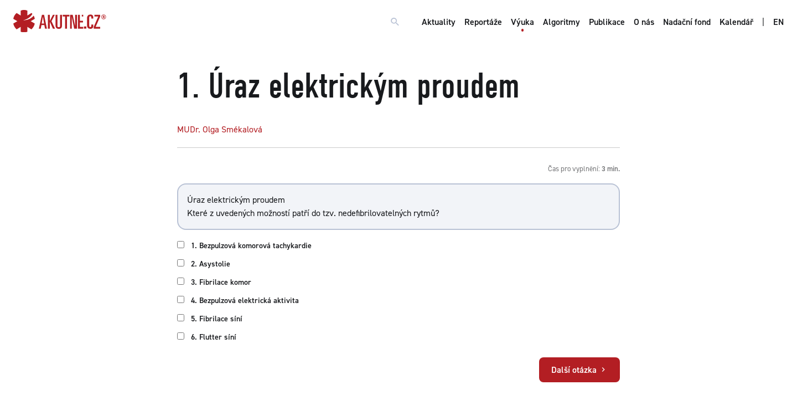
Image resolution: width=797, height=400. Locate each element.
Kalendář (736, 22)
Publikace (607, 22)
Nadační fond (687, 22)
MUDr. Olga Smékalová (219, 129)
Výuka (522, 22)
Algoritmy (561, 22)
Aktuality (439, 22)
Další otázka (579, 370)
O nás (644, 22)
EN (778, 22)
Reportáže (483, 22)
